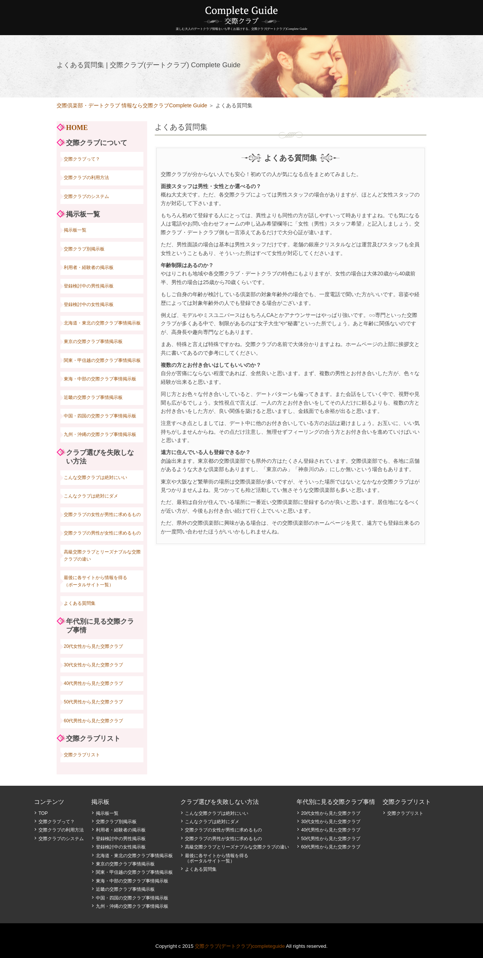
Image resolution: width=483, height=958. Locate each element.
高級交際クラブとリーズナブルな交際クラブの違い (102, 555)
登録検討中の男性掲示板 (89, 286)
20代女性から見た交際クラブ (93, 646)
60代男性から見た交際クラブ (93, 720)
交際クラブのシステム (86, 196)
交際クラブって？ (82, 159)
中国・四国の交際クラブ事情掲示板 (100, 416)
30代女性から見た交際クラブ (93, 665)
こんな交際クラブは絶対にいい (95, 477)
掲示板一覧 (75, 230)
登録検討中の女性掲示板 (89, 304)
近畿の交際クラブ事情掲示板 (93, 397)
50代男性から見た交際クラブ (93, 702)
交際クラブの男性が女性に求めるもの (102, 533)
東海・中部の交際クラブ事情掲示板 (100, 379)
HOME (77, 127)
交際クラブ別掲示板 (84, 249)
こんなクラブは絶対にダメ (91, 496)
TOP (43, 813)
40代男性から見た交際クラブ (93, 683)
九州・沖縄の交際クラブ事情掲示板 (100, 434)
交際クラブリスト (82, 754)
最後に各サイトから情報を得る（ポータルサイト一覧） (95, 581)
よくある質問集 (79, 603)
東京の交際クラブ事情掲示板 (93, 341)
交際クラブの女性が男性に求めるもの (102, 514)
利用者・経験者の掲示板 (89, 267)
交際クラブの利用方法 (86, 177)
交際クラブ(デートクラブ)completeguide (240, 946)
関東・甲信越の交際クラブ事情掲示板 (102, 360)
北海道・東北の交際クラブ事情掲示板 (102, 323)
